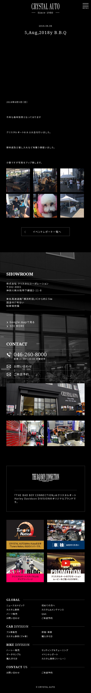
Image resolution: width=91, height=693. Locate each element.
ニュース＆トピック (15, 605)
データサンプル (13, 654)
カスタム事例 (12, 609)
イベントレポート (50, 654)
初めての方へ (48, 605)
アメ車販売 (11, 632)
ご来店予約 (21, 374)
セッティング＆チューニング (55, 650)
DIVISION (17, 626)
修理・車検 (47, 632)
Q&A (44, 613)
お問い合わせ (23, 366)
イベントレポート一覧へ (47, 231)
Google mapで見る (22, 322)
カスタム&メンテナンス (53, 609)
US (16, 667)
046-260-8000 (30, 354)
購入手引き (47, 636)
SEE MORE (17, 326)
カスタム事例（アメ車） (17, 636)
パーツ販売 (12, 613)
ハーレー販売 (13, 650)
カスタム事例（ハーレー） (54, 658)
